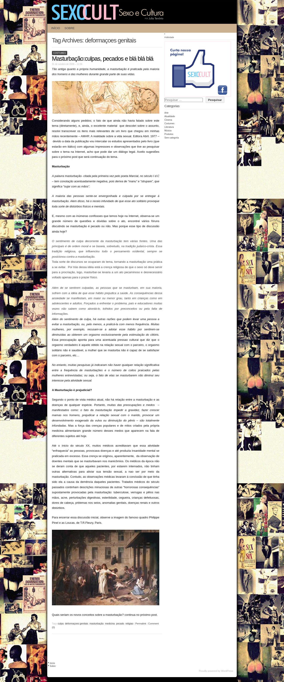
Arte (166, 113)
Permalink (140, 623)
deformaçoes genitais (76, 623)
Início (55, 28)
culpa (60, 623)
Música (168, 130)
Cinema (168, 120)
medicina (110, 623)
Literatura (169, 127)
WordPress (227, 671)
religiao (129, 623)
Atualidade (169, 116)
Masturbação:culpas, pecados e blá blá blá (102, 58)
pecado (120, 623)
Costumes (59, 53)
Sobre (70, 28)
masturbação (96, 623)
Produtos (168, 134)
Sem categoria (171, 137)
